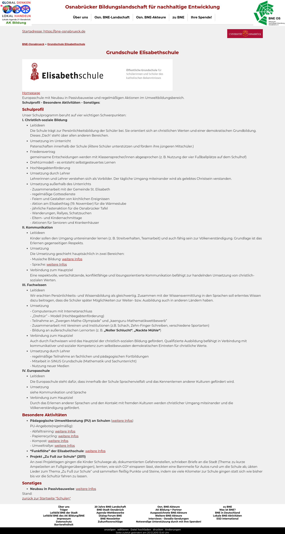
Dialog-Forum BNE (110, 515)
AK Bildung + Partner (168, 509)
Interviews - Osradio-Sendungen (168, 518)
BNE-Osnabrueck (33, 44)
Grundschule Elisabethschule (66, 44)
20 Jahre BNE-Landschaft (110, 506)
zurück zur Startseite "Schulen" (46, 498)
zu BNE (227, 506)
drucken (158, 529)
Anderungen (173, 529)
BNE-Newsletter (110, 518)
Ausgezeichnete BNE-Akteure (168, 512)
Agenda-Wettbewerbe (110, 512)
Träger (64, 509)
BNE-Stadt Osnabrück (110, 509)
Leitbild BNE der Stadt (64, 512)
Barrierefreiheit (63, 524)
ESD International (227, 518)
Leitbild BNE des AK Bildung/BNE (64, 515)
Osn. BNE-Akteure (168, 506)
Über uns (63, 506)
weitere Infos (72, 259)
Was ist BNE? (227, 509)
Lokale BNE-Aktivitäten (227, 515)
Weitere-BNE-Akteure (168, 515)
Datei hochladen (141, 529)
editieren (123, 529)
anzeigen (110, 529)
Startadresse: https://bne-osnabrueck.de (53, 31)
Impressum (64, 518)
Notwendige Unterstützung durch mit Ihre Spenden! (168, 521)
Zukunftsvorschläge (110, 521)
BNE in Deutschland (227, 512)
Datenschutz (64, 521)
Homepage (31, 93)
